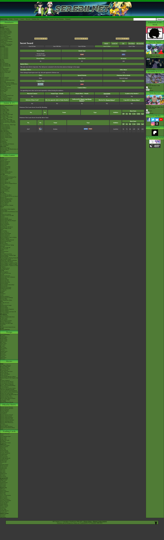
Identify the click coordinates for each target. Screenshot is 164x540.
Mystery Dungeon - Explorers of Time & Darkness (9, 266)
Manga (9, 332)
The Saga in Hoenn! (4, 113)
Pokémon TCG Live (4, 191)
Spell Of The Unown (5, 369)
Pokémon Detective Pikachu (6, 402)
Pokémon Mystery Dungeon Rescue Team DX (8, 184)
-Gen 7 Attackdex (4, 55)
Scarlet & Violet (4, 159)
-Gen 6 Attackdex (4, 54)
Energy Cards (3, 439)
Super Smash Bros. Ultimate (6, 205)
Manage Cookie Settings (100, 521)
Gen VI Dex (107, 46)
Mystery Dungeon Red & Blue (7, 284)
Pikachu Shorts (9, 405)
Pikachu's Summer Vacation (6, 407)
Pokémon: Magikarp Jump (6, 198)
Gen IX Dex (32, 46)
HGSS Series (3, 352)
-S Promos (2, 516)
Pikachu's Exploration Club (6, 418)
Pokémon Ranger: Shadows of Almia (8, 264)
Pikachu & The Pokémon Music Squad (7, 428)
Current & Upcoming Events (6, 95)
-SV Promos (3, 481)
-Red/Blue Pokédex (4, 28)
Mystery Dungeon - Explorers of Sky (8, 263)
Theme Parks (3, 91)
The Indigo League (4, 109)
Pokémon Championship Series (7, 80)
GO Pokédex (44, 19)
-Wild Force (3, 508)
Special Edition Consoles (6, 320)
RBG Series (3, 342)
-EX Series (2, 474)
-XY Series (2, 471)
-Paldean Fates (3, 460)
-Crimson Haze (3, 507)
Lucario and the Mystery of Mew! (8, 376)
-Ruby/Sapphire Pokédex (6, 31)
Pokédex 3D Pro (4, 243)
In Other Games (3, 318)
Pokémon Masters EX (5, 168)
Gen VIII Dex (57, 46)
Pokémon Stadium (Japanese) (7, 309)
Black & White (3, 231)
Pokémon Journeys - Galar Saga (7, 120)
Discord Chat (3, 94)
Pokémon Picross (4, 222)
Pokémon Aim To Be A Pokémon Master (7, 122)
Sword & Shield (4, 175)
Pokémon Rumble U (5, 236)
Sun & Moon (3, 193)
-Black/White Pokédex (5, 34)
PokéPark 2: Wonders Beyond (7, 239)
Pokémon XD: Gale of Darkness (7, 277)
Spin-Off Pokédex (4, 63)
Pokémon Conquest (4, 238)
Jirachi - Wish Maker (5, 374)
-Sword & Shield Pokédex (6, 39)
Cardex (1, 67)
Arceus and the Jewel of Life (6, 383)
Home (11, 19)
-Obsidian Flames (4, 464)
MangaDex (2, 335)
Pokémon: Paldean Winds (6, 137)
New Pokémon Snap (5, 188)
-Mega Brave (3, 490)
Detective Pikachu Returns (6, 172)
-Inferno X (2, 489)
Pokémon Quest (3, 204)
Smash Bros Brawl (4, 269)
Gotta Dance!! (3, 413)
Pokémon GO (3, 165)
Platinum (2, 252)
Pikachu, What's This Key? (6, 426)
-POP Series (3, 486)
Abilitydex (2, 62)
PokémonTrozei (3, 286)
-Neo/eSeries (3, 476)
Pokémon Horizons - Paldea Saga (8, 124)
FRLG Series (3, 347)
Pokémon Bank (3, 210)
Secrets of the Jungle (5, 399)
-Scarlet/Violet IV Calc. (5, 71)
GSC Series (3, 344)
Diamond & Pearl (4, 251)
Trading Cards (9, 431)
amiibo (1, 325)
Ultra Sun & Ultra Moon (6, 195)
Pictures (149, 90)
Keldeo (55, 129)
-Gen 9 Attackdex (4, 58)
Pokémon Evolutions (5, 135)
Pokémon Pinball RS (5, 282)
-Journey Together (4, 451)
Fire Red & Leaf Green (5, 273)
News (1, 25)
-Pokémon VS (3, 512)
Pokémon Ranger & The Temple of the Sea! (9, 378)
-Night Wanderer (4, 504)
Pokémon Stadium (4, 310)
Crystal (1, 295)
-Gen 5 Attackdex (4, 53)
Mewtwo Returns (4, 370)
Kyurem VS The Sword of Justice (8, 388)
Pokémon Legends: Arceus (6, 178)
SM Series (2, 359)
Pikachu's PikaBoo (4, 411)
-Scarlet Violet (3, 467)
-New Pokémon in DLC (5, 99)
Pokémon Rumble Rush (5, 200)
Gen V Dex (132, 46)
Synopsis (149, 110)
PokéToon (2, 138)
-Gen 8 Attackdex (4, 57)
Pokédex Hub (35, 19)
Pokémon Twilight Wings (6, 133)
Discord (28, 19)
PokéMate (2, 291)
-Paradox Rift (3, 462)
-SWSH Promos (4, 482)
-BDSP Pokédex (4, 40)
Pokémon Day (3, 86)
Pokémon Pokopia (4, 163)
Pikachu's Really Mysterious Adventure (6, 423)
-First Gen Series (4, 477)
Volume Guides (3, 341)
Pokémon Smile (3, 186)
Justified (115, 129)
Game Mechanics (4, 69)
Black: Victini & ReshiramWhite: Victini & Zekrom (8, 386)
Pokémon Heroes (4, 372)
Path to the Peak (4, 140)
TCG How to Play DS (5, 247)
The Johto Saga (3, 111)
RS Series (2, 346)
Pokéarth (67, 19)
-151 (1, 463)
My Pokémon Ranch (5, 268)
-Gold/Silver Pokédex (5, 30)
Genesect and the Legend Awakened (8, 390)
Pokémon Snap (3, 306)
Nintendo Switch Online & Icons (7, 327)
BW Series (2, 353)
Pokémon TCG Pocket (5, 173)
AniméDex (2, 106)
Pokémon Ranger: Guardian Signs (8, 255)
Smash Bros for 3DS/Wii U (6, 227)
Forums (16, 19)
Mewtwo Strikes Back (5, 366)
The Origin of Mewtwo (5, 365)
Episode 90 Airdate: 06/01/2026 (155, 107)
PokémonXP (3, 81)
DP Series (2, 350)
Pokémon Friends (4, 164)
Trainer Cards (3, 437)
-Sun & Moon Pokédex (5, 36)
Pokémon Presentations (5, 87)
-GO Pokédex (3, 42)
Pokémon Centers (4, 78)
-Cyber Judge (3, 509)
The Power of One (4, 367)
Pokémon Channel (4, 279)
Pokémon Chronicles (5, 126)
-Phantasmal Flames (4, 445)
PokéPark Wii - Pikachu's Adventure (8, 260)
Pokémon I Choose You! (5, 395)
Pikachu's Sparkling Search (6, 421)
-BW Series (3, 472)
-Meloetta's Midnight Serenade (7, 389)
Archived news (3, 26)
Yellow (1, 304)
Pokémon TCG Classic (5, 442)
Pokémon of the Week (5, 72)
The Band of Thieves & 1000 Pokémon (7, 216)
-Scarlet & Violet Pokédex (6, 44)
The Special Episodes (5, 127)
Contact (22, 19)
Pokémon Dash (3, 278)
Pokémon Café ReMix (5, 166)
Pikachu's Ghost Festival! (6, 416)
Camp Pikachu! (3, 412)
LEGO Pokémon (4, 89)
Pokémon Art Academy (5, 214)
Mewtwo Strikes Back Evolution (7, 398)
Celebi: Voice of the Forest (6, 371)
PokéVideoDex (3, 142)
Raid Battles (3, 441)
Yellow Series (3, 343)
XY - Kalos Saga (4, 118)
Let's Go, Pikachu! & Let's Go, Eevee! (9, 196)
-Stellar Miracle (3, 503)
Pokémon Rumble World (6, 219)
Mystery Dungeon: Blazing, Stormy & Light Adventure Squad (9, 258)
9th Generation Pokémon (6, 98)
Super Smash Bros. (4, 313)
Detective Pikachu (4, 202)
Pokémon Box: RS (4, 281)
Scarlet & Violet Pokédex (57, 19)
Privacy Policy (88, 521)
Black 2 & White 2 (4, 232)
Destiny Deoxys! (4, 375)
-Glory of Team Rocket (5, 495)
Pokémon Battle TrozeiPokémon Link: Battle (9, 212)
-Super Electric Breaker (5, 500)
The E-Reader (3, 290)
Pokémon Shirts (3, 90)
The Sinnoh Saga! (4, 115)
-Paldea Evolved (4, 466)
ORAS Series (3, 357)
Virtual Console (3, 319)
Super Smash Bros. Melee (6, 300)
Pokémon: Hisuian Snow (6, 136)
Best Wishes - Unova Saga (6, 117)
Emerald (2, 274)
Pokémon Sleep (3, 170)
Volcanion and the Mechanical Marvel (9, 394)
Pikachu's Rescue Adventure (6, 408)
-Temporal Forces (4, 459)
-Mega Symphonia (4, 491)
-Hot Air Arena (3, 496)
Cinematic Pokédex (4, 68)
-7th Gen (2, 76)
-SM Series (2, 469)
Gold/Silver (3, 293)
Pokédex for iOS (4, 248)
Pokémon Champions (5, 161)
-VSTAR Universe (4, 510)
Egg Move (132, 43)
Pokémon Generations (5, 132)
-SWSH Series (3, 468)
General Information (5, 334)
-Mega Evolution (4, 446)
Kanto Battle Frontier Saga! (6, 114)
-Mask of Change (4, 505)
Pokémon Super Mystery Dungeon (8, 220)
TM (123, 43)
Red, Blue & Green (4, 302)
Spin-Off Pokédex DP (5, 64)
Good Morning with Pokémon (7, 144)
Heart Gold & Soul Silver (6, 254)
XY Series (2, 356)
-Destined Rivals (4, 450)
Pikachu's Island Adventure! (6, 417)
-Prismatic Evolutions (5, 453)
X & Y (1, 207)
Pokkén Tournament (4, 224)
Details (106, 43)
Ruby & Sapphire (4, 272)
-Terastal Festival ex (4, 499)
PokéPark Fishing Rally (5, 288)
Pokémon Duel (3, 225)
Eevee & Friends (4, 425)
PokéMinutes (3, 141)
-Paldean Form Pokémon (6, 100)
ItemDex (2, 59)
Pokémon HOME (4, 179)
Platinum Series (3, 351)
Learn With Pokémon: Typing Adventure (7, 245)
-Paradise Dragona (4, 501)
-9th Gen (2, 73)
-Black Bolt (3, 448)
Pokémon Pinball (4, 307)
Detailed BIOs (3, 338)
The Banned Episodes (5, 128)
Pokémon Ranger (4, 283)
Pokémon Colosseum (5, 275)
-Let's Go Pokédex (4, 37)
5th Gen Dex (140, 43)
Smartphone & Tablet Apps (6, 323)
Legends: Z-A (3, 160)
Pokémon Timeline (4, 77)
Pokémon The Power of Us (6, 397)
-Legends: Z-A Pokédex (5, 45)
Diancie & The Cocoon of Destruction (9, 392)
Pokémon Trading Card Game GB (8, 311)
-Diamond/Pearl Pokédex (6, 32)
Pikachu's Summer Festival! (6, 414)
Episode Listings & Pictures (6, 105)
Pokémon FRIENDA (5, 329)
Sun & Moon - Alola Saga (6, 119)
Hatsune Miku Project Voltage (7, 82)
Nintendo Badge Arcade (5, 228)
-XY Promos (3, 485)
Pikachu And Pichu (4, 409)
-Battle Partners (3, 498)
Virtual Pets (3, 324)
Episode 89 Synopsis (153, 86)
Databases (9, 22)
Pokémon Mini (3, 299)
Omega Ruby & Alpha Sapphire (7, 209)
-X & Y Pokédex (4, 35)
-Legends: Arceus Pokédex (6, 41)
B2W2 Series (3, 355)
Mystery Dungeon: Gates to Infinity (8, 237)
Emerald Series (3, 348)
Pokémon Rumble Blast (5, 241)
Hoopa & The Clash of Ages (6, 393)
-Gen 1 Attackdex (4, 48)
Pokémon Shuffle (4, 218)
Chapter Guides (3, 339)
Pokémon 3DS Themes (5, 322)
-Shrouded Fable (4, 457)
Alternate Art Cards (4, 440)
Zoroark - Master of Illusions (6, 384)
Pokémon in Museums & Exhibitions (8, 84)
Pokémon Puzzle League (6, 305)
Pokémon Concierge (4, 147)
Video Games (9, 155)
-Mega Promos (3, 480)
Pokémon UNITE (4, 169)
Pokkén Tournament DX (5, 201)
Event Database (3, 96)
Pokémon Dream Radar (5, 233)
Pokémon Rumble (4, 256)
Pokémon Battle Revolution (6, 261)
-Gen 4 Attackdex (4, 51)
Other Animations (4, 145)
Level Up (114, 43)
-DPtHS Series (3, 473)
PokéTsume (3, 153)
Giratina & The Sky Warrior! (6, 381)
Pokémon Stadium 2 (4, 296)
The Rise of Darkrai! (5, 380)
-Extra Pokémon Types (5, 436)
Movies (9, 361)
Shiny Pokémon (3, 129)
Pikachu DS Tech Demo (5, 287)
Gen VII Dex (82, 46)
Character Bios (3, 108)
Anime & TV (9, 103)
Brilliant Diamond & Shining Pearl (8, 177)
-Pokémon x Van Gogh (5, 85)
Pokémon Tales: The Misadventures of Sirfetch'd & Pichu (9, 149)
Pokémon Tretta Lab (5, 234)
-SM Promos (3, 483)
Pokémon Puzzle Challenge (6, 297)
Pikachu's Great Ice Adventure (7, 420)
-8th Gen (2, 75)
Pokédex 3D (3, 242)
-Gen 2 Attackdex (4, 49)
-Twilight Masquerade (5, 458)
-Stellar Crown (3, 455)
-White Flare (3, 449)
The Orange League (4, 110)
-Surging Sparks (4, 454)
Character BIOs (3, 337)
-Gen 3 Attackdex (4, 50)
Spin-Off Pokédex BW (5, 66)
